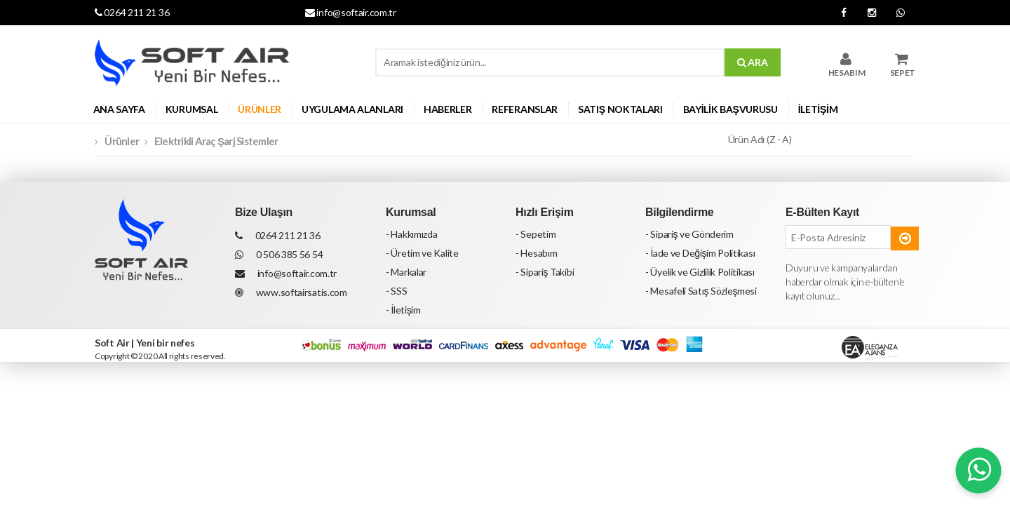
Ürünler (122, 141)
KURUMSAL (192, 109)
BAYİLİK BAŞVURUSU (730, 109)
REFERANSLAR (525, 109)
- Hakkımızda (411, 234)
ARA (752, 62)
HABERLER (448, 109)
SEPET (903, 65)
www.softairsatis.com (291, 292)
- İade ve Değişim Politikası (700, 253)
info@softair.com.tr (350, 12)
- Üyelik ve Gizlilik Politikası (700, 272)
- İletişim (403, 310)
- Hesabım (536, 253)
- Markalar (406, 272)
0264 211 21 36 (132, 12)
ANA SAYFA (119, 109)
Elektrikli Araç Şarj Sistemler (216, 141)
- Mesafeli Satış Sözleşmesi (701, 291)
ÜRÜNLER (259, 109)
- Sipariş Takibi (545, 272)
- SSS (397, 291)
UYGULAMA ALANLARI (352, 109)
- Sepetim (536, 234)
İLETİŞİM (818, 109)
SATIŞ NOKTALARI (620, 109)
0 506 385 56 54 (279, 254)
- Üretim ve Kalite (422, 253)
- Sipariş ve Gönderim (689, 234)
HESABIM (847, 65)
